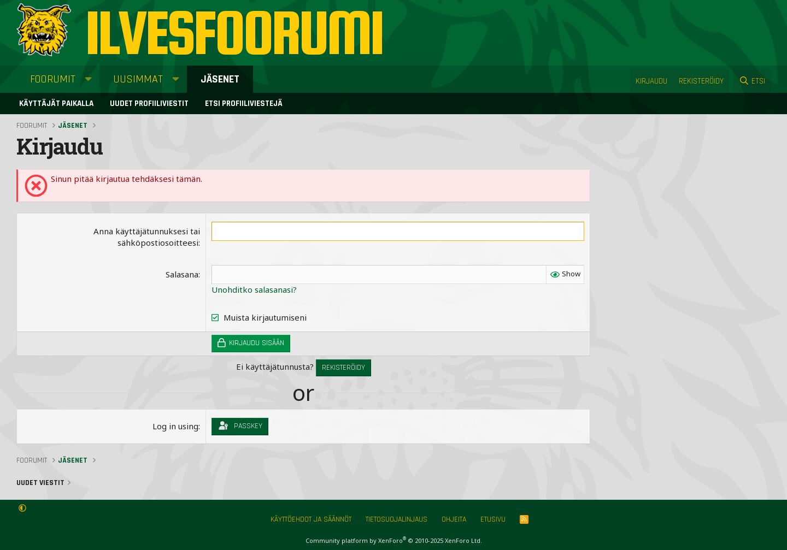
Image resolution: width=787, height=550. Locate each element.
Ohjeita (454, 519)
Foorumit (52, 79)
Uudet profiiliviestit (149, 103)
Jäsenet (220, 79)
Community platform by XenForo (394, 540)
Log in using (175, 426)
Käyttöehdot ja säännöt (311, 519)
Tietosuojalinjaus (396, 519)
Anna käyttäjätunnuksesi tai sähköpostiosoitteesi (146, 237)
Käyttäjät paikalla (56, 103)
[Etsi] (752, 81)
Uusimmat (138, 79)
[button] (88, 79)
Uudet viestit (40, 483)
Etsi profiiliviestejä (244, 103)
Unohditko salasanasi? (254, 289)
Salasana (182, 274)
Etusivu (493, 519)
